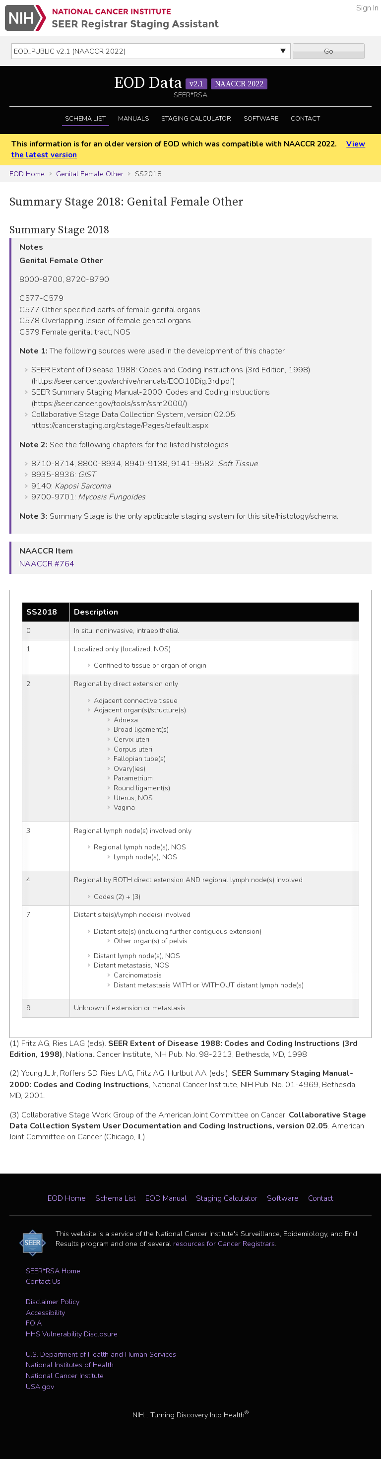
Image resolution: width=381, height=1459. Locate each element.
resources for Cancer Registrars (224, 1244)
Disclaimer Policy (52, 1302)
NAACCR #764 (46, 563)
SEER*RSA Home (53, 1271)
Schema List (85, 118)
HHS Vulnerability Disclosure (72, 1334)
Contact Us (43, 1281)
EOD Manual (166, 1198)
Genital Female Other (90, 174)
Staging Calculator (196, 118)
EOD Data (190, 83)
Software (261, 118)
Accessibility (45, 1313)
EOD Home (27, 174)
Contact (305, 118)
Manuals (133, 118)
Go (328, 51)
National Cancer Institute (65, 1376)
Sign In (367, 7)
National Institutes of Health (70, 1365)
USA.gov (40, 1386)
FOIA (34, 1323)
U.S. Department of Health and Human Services (101, 1354)
